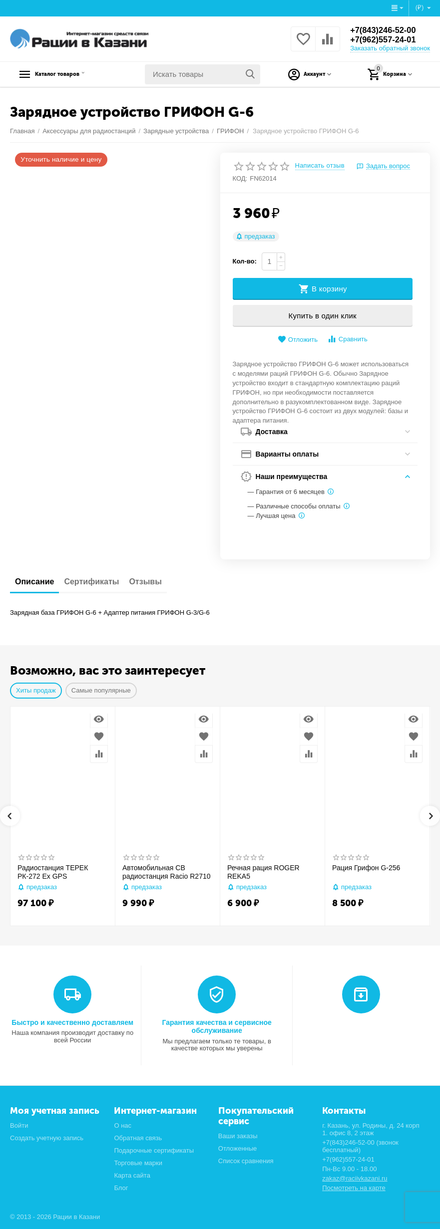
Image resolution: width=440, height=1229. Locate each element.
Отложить (298, 339)
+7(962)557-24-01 (386, 40)
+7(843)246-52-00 (386, 30)
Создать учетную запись (46, 1138)
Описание (34, 581)
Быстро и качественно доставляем (72, 1022)
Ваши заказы (238, 1136)
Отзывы (145, 581)
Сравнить (347, 339)
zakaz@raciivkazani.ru (354, 1178)
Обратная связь (138, 1138)
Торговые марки (138, 1163)
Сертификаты (91, 581)
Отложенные (237, 1148)
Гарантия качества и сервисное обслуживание (216, 1026)
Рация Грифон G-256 (366, 868)
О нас (122, 1125)
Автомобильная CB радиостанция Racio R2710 (166, 872)
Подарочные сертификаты (154, 1150)
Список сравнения (246, 1161)
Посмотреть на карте (354, 1188)
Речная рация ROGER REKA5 (263, 872)
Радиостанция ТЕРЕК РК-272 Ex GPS (52, 872)
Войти (19, 1125)
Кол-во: (245, 261)
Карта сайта (132, 1175)
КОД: (240, 178)
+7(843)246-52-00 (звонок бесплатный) (360, 1146)
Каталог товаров (72, 74)
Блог (121, 1188)
